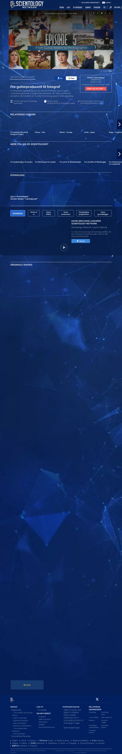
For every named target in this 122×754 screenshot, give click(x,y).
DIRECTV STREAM (71, 711)
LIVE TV (40, 705)
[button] (119, 124)
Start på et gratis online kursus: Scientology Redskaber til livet (92, 102)
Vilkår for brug (59, 749)
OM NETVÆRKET (44, 712)
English (15, 739)
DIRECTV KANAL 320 (72, 709)
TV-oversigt (42, 709)
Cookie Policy (71, 749)
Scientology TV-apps (72, 722)
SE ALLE (27, 685)
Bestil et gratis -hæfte (61, 102)
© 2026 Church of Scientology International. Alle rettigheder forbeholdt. (28, 750)
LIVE (68, 7)
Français (33, 744)
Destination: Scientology (20, 719)
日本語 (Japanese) (38, 742)
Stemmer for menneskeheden (22, 724)
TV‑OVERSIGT (77, 7)
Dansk (23, 739)
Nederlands (52, 742)
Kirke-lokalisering (106, 716)
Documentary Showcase (21, 735)
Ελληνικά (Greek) (46, 739)
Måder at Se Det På (44, 718)
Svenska (101, 742)
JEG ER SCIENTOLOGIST (22, 77)
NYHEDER (97, 7)
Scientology (92, 711)
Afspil (80, 241)
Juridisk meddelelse (81, 751)
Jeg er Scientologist (19, 732)
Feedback (41, 723)
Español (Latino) (63, 739)
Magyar (15, 742)
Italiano (24, 742)
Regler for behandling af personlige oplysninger (93, 749)
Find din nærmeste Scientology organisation (25, 102)
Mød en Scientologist (19, 722)
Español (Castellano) (80, 739)
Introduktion (42, 715)
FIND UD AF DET (96, 88)
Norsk (63, 742)
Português (73, 742)
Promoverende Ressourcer (47, 726)
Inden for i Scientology (20, 717)
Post (71, 78)
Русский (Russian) (87, 742)
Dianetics (92, 719)
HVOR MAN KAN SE (71, 705)
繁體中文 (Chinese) (19, 744)
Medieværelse (43, 721)
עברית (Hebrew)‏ (98, 739)
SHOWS (88, 7)
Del (60, 78)
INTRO (62, 7)
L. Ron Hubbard (93, 716)
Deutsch (33, 739)
